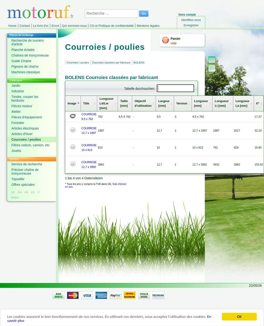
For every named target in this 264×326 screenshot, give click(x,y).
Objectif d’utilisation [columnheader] (142, 103)
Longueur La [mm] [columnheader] (243, 103)
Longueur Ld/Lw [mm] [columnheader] (106, 103)
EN (19, 192)
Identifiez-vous (191, 20)
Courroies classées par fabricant (111, 62)
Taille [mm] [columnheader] (124, 103)
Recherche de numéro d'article (27, 42)
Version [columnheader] (181, 103)
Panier (176, 38)
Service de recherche (26, 164)
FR (26, 192)
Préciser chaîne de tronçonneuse (25, 171)
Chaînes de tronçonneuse (30, 55)
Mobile (15, 197)
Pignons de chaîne (24, 66)
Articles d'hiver (22, 134)
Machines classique (25, 72)
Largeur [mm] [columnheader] (163, 103)
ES (32, 192)
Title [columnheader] (86, 103)
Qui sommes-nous (74, 25)
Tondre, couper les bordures (24, 98)
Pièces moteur (21, 106)
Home (12, 25)
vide (174, 43)
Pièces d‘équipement (26, 117)
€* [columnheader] (257, 103)
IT (39, 192)
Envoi (55, 25)
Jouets (16, 151)
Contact (25, 25)
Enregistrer (191, 25)
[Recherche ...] (111, 13)
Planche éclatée (23, 50)
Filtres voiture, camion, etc (30, 145)
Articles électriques (25, 128)
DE (13, 192)
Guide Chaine (21, 61)
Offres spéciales (23, 184)
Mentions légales (148, 25)
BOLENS (139, 62)
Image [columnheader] (72, 103)
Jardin (15, 85)
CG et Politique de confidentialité (112, 25)
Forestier (17, 123)
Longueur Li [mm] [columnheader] (222, 103)
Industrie (17, 91)
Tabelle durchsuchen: (159, 88)
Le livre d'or (41, 25)
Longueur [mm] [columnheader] (201, 103)
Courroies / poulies (26, 139)
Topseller (17, 179)
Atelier (16, 111)
